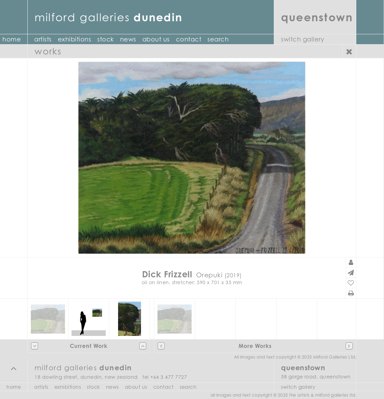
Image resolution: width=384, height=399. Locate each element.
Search (218, 39)
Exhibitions (74, 39)
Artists (43, 39)
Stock (105, 39)
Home (14, 387)
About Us (156, 39)
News (128, 39)
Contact (189, 39)
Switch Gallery (302, 39)
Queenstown (317, 17)
